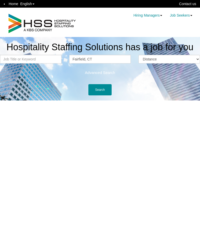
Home (13, 4)
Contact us (187, 4)
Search (100, 90)
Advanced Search (100, 72)
